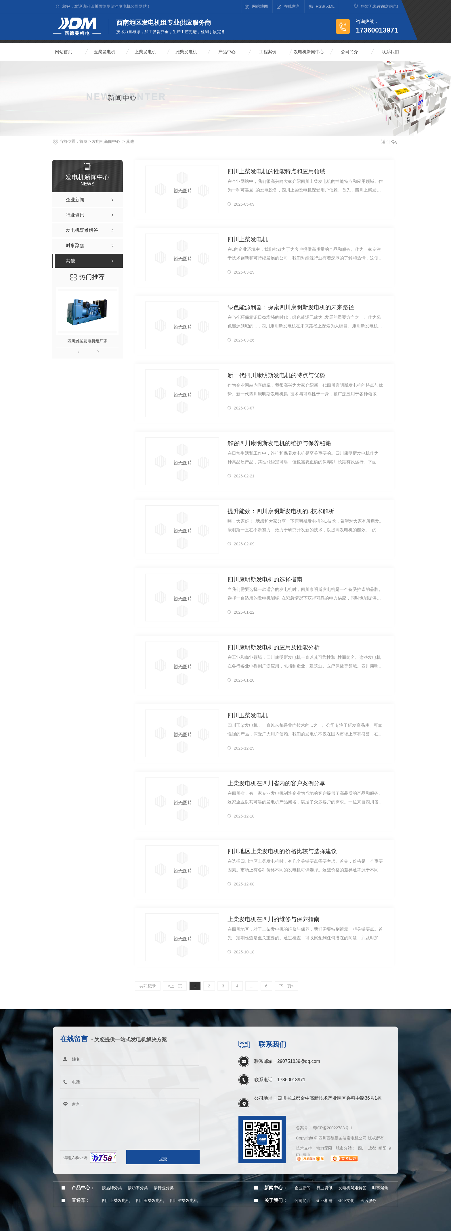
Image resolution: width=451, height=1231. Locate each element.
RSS (320, 6)
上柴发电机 (145, 51)
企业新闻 (303, 1188)
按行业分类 (164, 1188)
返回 (389, 141)
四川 (362, 1148)
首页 (83, 141)
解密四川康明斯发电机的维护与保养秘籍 (279, 443)
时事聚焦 (380, 1188)
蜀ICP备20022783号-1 (332, 1128)
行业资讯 (324, 1188)
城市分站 (344, 1148)
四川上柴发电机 (248, 239)
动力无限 (324, 1148)
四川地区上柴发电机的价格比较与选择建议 (282, 851)
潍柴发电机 (186, 51)
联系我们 (390, 51)
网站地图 (260, 6)
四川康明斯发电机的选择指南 (265, 579)
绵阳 (383, 1148)
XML (330, 6)
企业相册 (324, 1200)
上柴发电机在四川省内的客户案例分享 (276, 783)
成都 (372, 1148)
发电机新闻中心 (309, 51)
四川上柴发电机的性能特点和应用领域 (276, 171)
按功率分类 (138, 1188)
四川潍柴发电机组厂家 (87, 341)
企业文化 (346, 1200)
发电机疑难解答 (352, 1188)
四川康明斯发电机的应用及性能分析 (274, 647)
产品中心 (227, 51)
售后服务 (368, 1200)
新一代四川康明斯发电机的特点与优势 (276, 375)
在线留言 (292, 6)
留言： (129, 1120)
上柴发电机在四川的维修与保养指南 (274, 919)
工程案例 (267, 51)
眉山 (306, 1155)
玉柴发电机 (104, 51)
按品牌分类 (112, 1188)
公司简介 (349, 51)
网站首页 (63, 51)
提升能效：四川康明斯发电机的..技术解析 (281, 511)
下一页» (286, 986)
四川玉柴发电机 (248, 715)
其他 (130, 141)
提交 (163, 1158)
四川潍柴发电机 (184, 1200)
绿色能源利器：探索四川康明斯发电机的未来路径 (291, 307)
